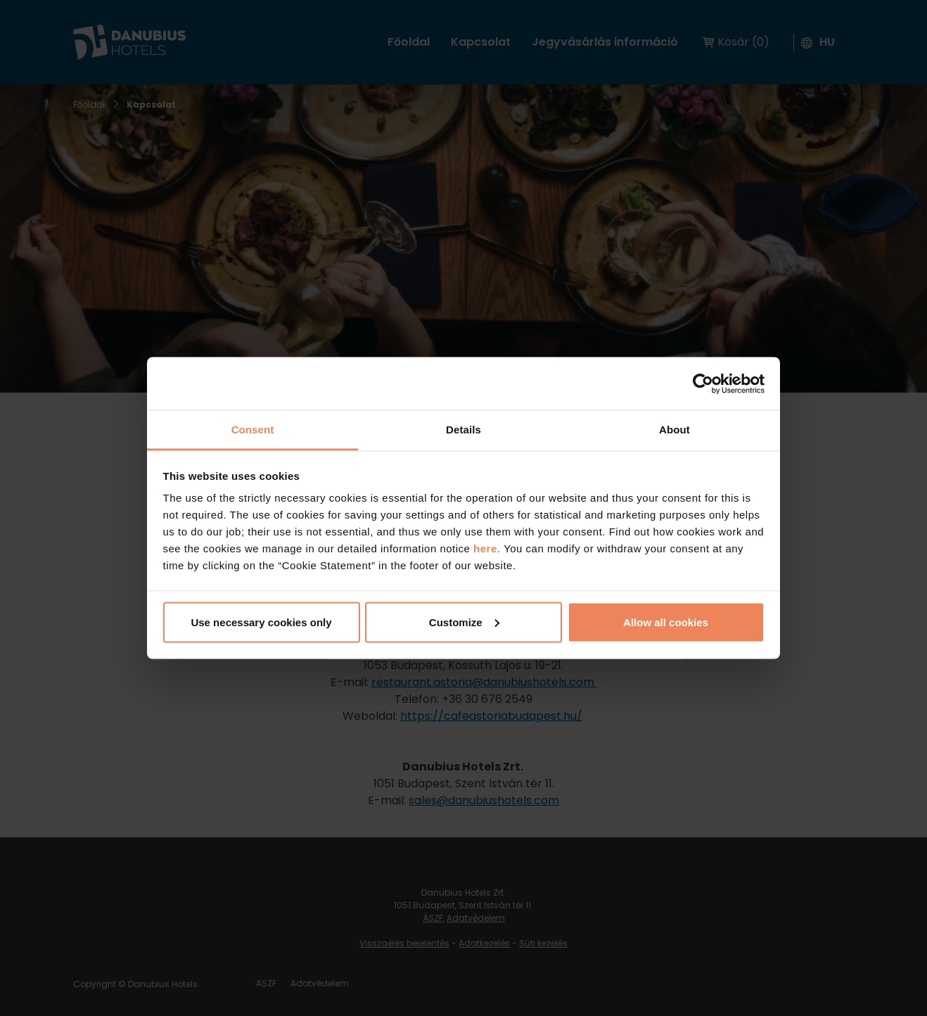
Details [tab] (463, 430)
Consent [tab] (252, 430)
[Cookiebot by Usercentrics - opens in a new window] (703, 383)
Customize (464, 622)
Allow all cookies (665, 622)
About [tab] (674, 430)
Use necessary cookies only (261, 622)
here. (488, 548)
